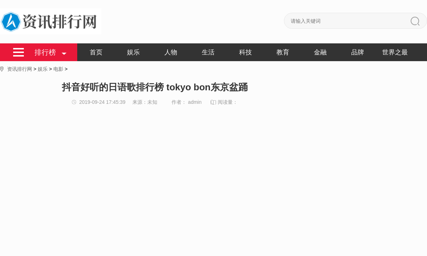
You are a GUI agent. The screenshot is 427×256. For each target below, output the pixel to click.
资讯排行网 (19, 69)
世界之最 (395, 52)
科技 (245, 52)
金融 (320, 52)
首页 (96, 52)
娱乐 (133, 52)
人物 (170, 52)
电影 (58, 69)
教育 (282, 52)
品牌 (357, 52)
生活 (208, 52)
